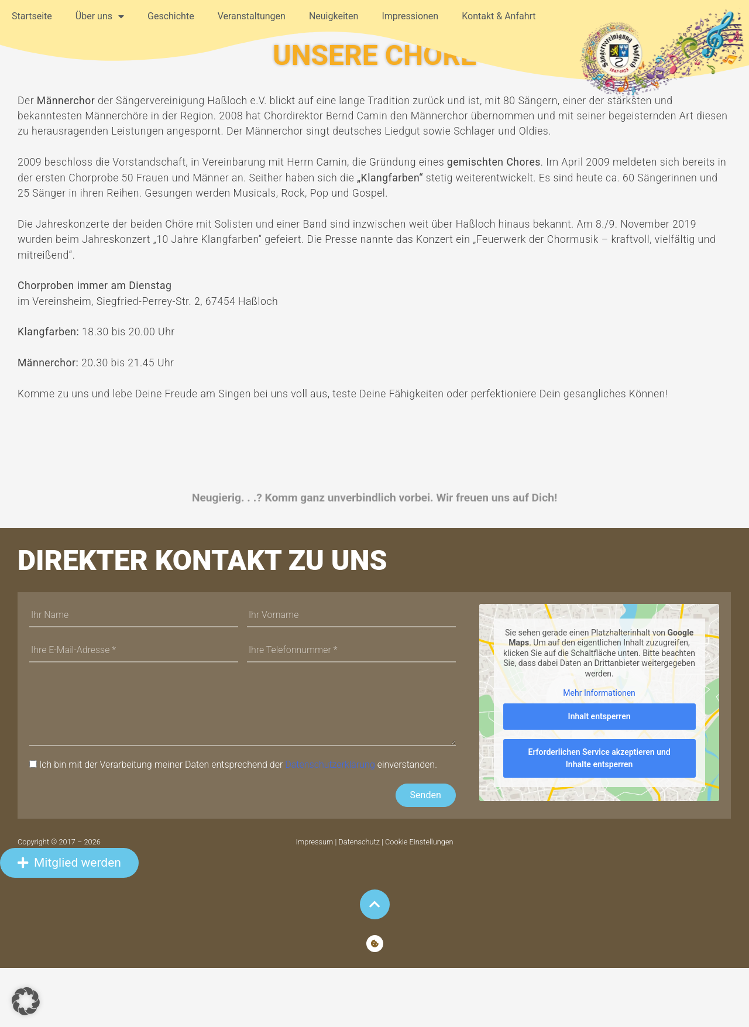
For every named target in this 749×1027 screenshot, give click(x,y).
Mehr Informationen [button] (599, 752)
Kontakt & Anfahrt (498, 16)
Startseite (32, 16)
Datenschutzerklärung (330, 824)
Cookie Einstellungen (419, 901)
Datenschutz (359, 901)
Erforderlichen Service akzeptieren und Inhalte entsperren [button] (599, 817)
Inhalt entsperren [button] (599, 775)
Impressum (315, 901)
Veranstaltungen (252, 16)
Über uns (99, 16)
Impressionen (410, 16)
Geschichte (170, 16)
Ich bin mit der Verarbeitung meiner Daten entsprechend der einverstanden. (238, 824)
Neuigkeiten (333, 16)
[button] (25, 1001)
